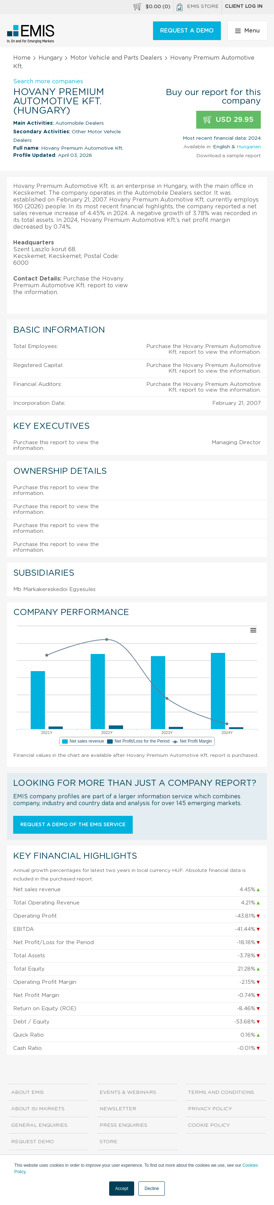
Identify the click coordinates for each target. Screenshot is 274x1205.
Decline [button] (151, 1188)
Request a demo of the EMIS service (73, 824)
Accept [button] (121, 1188)
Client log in (244, 6)
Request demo (32, 1141)
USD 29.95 (228, 120)
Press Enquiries (123, 1125)
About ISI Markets (38, 1108)
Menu (247, 31)
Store (108, 1141)
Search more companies (48, 81)
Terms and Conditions (221, 1092)
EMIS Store (198, 7)
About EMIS (27, 1092)
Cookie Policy (209, 1125)
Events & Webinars (128, 1092)
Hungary (50, 58)
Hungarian (249, 146)
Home (22, 58)
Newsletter (118, 1108)
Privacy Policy (210, 1108)
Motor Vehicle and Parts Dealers (116, 58)
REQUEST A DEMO (187, 31)
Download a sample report (228, 155)
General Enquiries (39, 1125)
